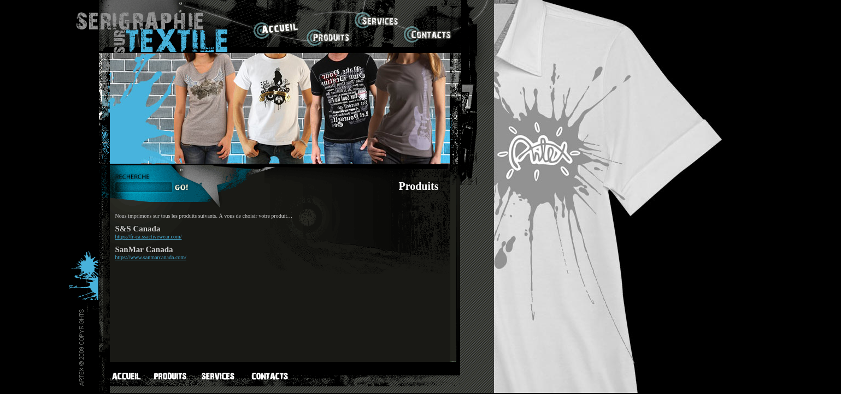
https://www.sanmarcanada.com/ (150, 257)
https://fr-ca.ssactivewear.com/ (148, 237)
